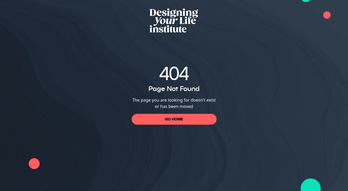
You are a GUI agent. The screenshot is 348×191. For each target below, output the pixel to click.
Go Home (174, 119)
